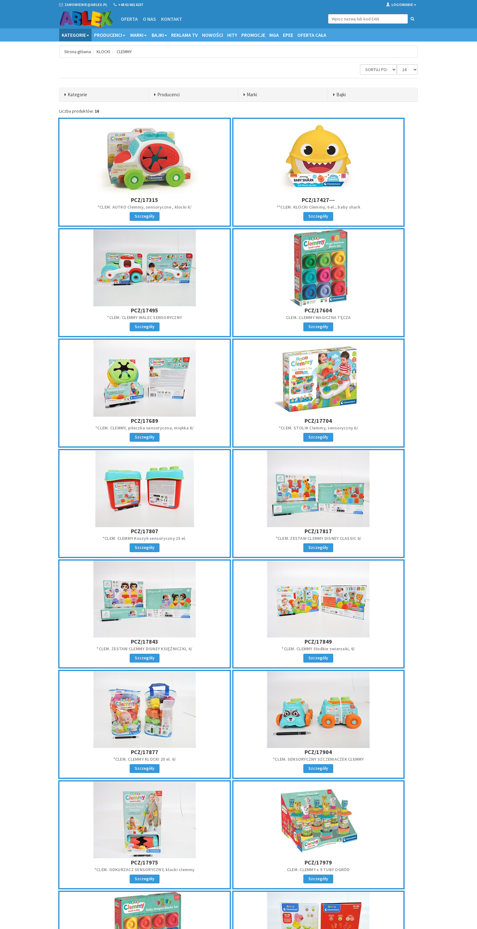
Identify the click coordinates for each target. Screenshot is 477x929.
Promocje (253, 35)
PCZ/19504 (118, 752)
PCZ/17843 (359, 420)
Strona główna (78, 51)
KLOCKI (104, 51)
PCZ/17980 (359, 641)
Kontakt (171, 19)
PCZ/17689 (238, 310)
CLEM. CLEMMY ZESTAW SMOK (359, 649)
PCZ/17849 (118, 531)
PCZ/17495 (359, 200)
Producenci (109, 35)
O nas (149, 19)
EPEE (288, 35)
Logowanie (401, 4)
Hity (232, 35)
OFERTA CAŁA (311, 35)
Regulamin (252, 854)
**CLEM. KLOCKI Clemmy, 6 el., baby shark (238, 207)
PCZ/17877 (238, 531)
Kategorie (75, 35)
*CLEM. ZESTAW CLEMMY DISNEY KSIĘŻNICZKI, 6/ (359, 428)
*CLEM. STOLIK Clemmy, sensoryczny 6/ (359, 317)
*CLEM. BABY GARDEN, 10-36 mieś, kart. (118, 759)
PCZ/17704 (359, 310)
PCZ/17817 (238, 420)
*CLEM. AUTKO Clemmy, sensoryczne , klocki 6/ (118, 207)
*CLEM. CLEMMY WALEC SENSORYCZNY (359, 207)
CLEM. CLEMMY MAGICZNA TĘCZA (118, 317)
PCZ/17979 (238, 641)
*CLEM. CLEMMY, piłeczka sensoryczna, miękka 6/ (238, 317)
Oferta (129, 19)
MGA (274, 35)
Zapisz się (376, 872)
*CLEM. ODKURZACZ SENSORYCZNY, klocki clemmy (118, 649)
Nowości (212, 35)
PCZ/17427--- (238, 200)
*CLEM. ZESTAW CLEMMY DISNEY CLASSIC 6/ (239, 428)
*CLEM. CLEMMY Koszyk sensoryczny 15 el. (118, 428)
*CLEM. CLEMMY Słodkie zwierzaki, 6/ (117, 538)
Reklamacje (253, 862)
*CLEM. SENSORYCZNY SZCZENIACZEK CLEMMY (359, 538)
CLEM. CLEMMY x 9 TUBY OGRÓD (238, 649)
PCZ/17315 (118, 200)
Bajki (159, 35)
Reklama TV (184, 35)
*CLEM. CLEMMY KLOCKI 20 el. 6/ (238, 538)
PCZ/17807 (118, 420)
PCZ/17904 (359, 531)
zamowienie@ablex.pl (91, 863)
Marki (138, 35)
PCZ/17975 (118, 641)
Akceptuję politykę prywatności (371, 885)
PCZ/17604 (118, 310)
